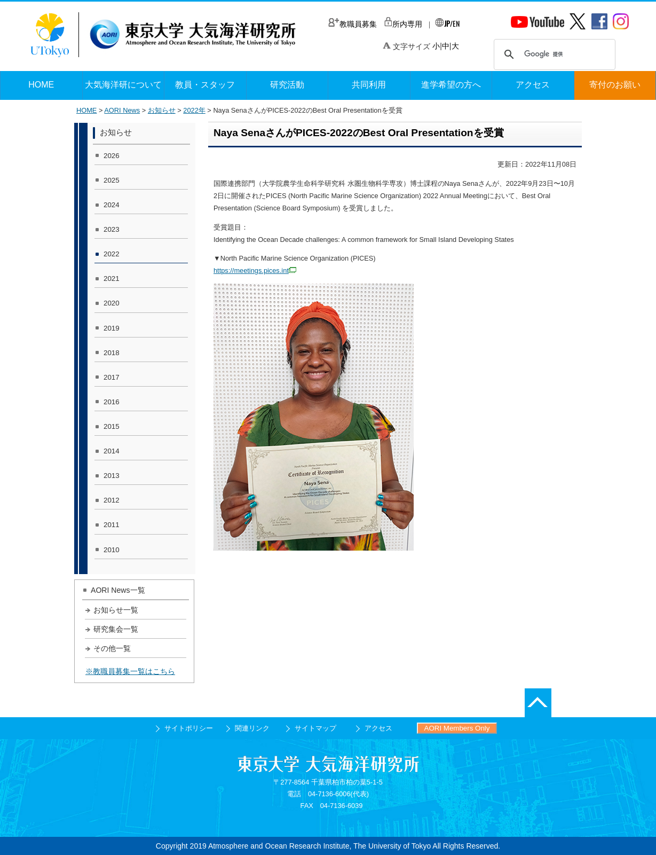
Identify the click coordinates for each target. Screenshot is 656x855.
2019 (112, 328)
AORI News (122, 110)
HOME (86, 110)
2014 (112, 451)
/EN (447, 23)
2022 (112, 254)
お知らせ (162, 110)
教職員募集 (352, 24)
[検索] (553, 54)
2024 (112, 205)
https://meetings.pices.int (255, 270)
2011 (112, 525)
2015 (112, 426)
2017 (112, 377)
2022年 (194, 110)
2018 (112, 353)
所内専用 (403, 24)
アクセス (378, 728)
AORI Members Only (457, 728)
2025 (112, 180)
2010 (112, 550)
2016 (112, 402)
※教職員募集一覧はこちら (130, 671)
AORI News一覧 (118, 590)
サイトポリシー (188, 728)
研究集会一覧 (115, 629)
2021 (112, 278)
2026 (112, 156)
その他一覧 (112, 648)
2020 (112, 303)
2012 (112, 500)
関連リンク (252, 728)
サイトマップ (315, 728)
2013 (112, 476)
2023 (112, 229)
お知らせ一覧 (115, 610)
